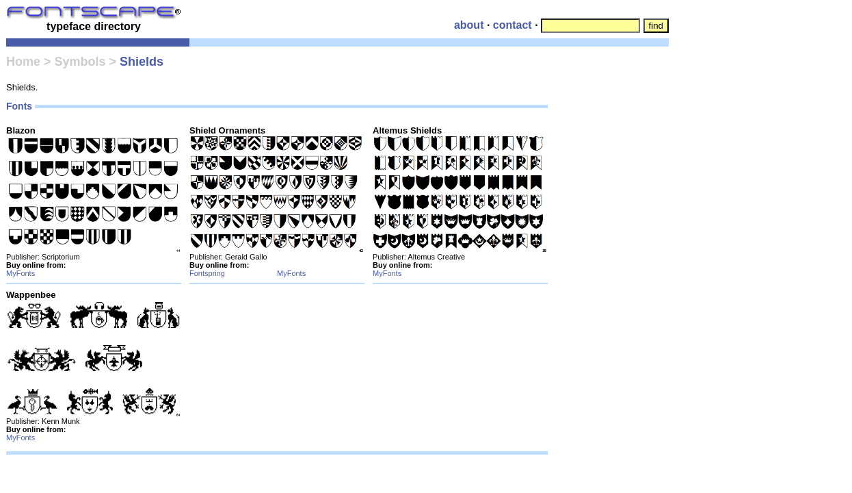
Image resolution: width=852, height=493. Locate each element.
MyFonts (20, 273)
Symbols (80, 61)
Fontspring (207, 273)
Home (23, 61)
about (469, 25)
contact (512, 25)
